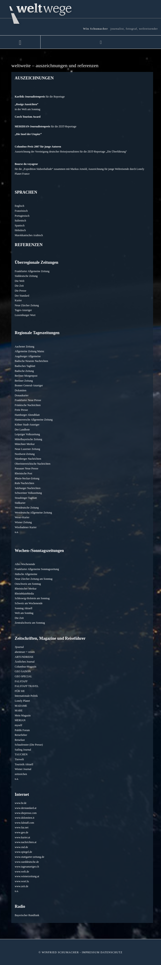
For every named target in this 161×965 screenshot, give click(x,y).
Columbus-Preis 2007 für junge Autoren (38, 146)
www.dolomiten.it (24, 817)
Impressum (90, 952)
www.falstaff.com (24, 822)
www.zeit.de (21, 886)
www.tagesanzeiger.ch (27, 866)
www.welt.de (22, 871)
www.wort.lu (22, 881)
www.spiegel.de (23, 851)
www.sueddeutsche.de (27, 861)
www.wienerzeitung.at (27, 876)
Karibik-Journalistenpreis (30, 96)
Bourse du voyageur (26, 164)
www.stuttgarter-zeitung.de (29, 856)
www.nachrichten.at (25, 842)
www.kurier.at (22, 837)
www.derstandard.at (25, 808)
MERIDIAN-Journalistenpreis (32, 126)
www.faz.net (22, 827)
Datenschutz (112, 952)
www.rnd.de (21, 847)
